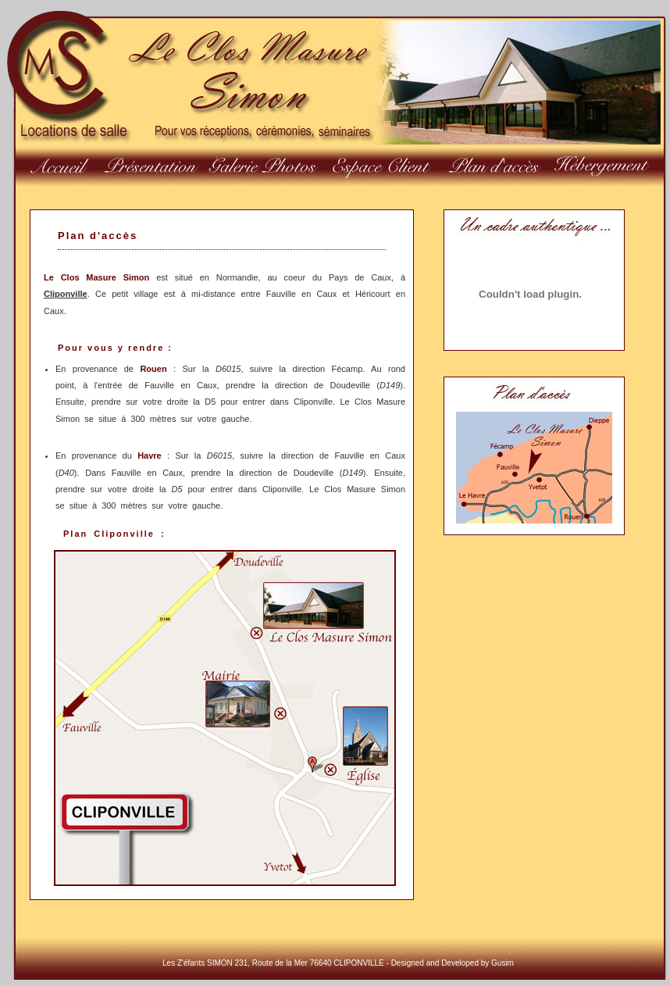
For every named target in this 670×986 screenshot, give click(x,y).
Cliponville (65, 293)
